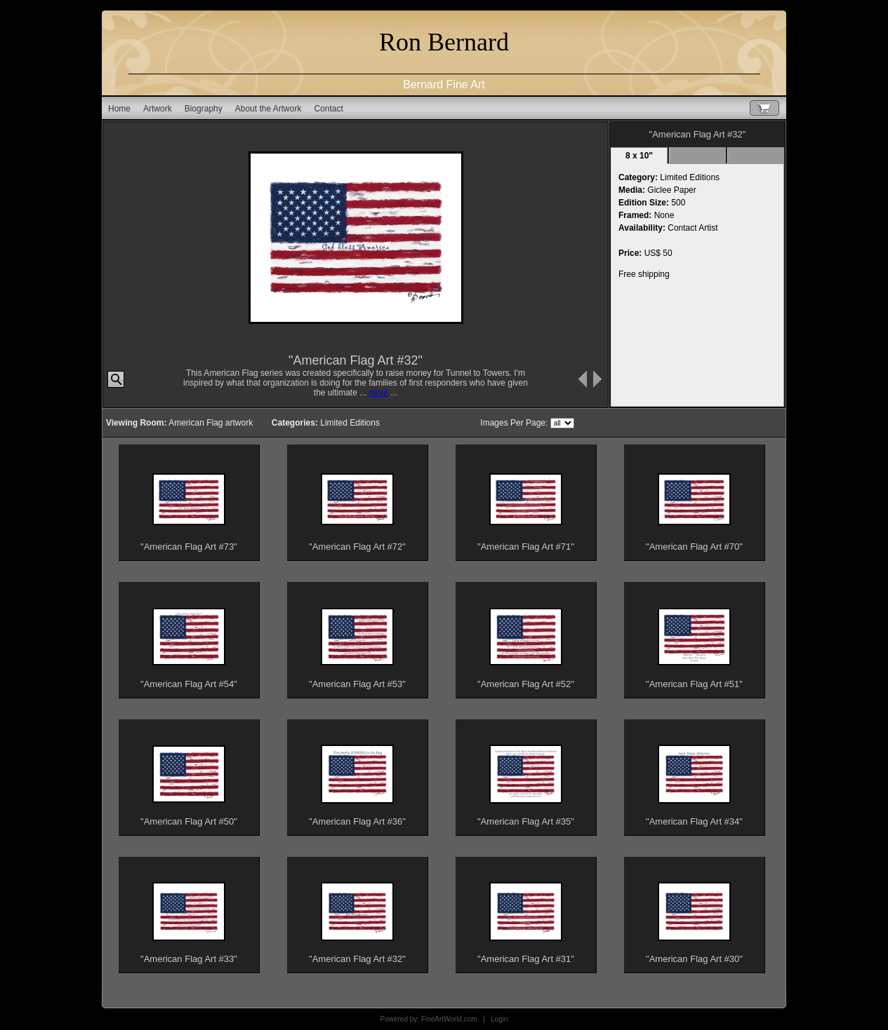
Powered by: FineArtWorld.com (428, 1019)
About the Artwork (268, 109)
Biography (204, 109)
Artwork (157, 109)
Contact (328, 109)
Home (119, 109)
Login (499, 1019)
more (378, 393)
